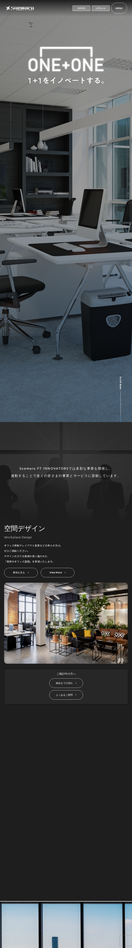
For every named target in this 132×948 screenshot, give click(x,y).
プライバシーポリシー (64, 935)
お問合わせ (101, 8)
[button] (107, 260)
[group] (45, 312)
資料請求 (81, 8)
